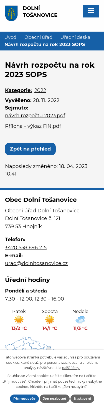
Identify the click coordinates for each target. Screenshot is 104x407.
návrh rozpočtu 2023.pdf (35, 116)
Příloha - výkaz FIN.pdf (33, 126)
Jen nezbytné (54, 398)
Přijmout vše (24, 398)
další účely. (71, 368)
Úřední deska (75, 37)
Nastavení (82, 398)
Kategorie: (18, 90)
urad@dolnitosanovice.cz (36, 263)
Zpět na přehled (30, 149)
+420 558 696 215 (26, 248)
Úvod (10, 37)
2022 (40, 90)
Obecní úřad (38, 37)
